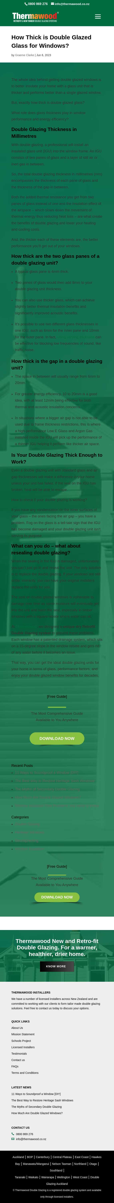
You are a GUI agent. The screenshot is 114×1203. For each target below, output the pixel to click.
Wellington (63, 1177)
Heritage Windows (29, 832)
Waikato (33, 1177)
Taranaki (20, 1177)
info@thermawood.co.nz (31, 1139)
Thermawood (26, 627)
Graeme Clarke (24, 55)
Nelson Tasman (61, 1163)
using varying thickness (75, 337)
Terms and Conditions (24, 1072)
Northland (80, 1163)
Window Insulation (29, 849)
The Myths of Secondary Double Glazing (47, 789)
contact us (45, 1008)
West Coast (80, 1177)
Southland (56, 1170)
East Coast (81, 1157)
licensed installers (50, 999)
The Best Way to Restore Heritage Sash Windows (55, 781)
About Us (17, 1027)
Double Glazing (27, 824)
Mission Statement (22, 1034)
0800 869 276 (38, 4)
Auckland (18, 1157)
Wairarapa (47, 1177)
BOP (30, 1157)
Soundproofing (26, 841)
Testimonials (19, 1053)
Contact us (18, 1060)
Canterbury (43, 1157)
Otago (93, 1163)
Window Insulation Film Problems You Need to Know (57, 806)
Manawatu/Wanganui (36, 1163)
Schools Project (21, 1040)
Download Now (57, 738)
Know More (56, 966)
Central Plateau (62, 1157)
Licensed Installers (23, 1047)
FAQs (14, 1066)
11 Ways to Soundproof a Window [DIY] (46, 773)
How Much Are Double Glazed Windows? (48, 797)
